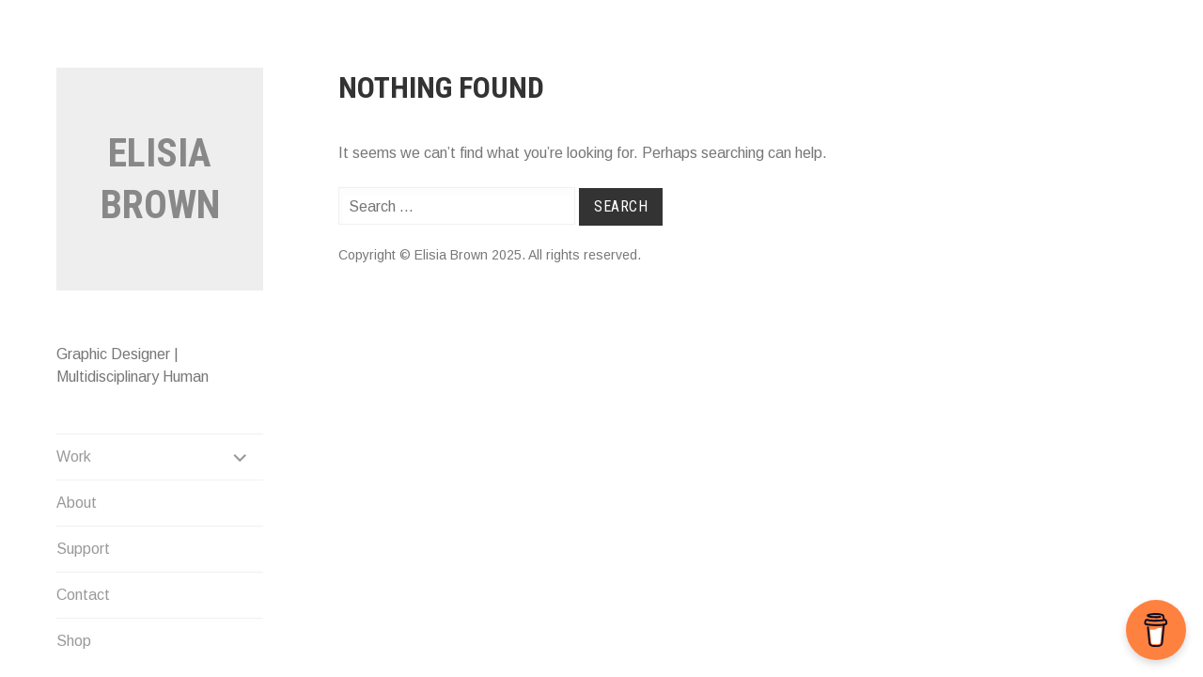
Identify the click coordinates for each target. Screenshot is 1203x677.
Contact (83, 595)
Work (73, 456)
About (76, 503)
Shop (73, 641)
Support (83, 549)
